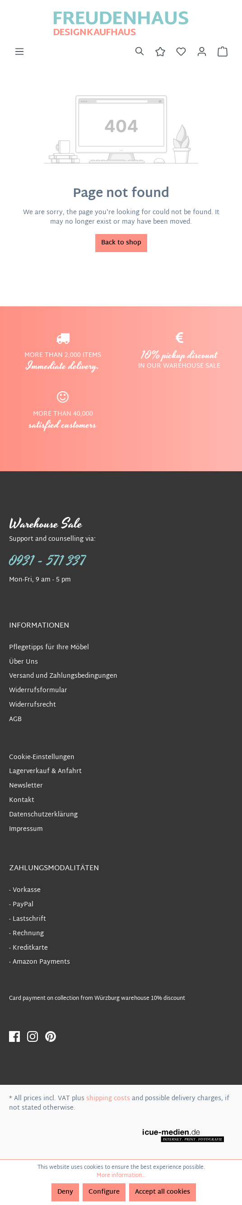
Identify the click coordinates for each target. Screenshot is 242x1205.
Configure (104, 1192)
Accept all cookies (162, 1192)
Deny (65, 1192)
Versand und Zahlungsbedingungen (63, 676)
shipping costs (108, 1098)
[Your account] (201, 52)
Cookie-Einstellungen (41, 757)
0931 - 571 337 (47, 561)
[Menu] (19, 52)
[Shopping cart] (222, 52)
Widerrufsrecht (32, 705)
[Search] (139, 52)
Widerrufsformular (38, 690)
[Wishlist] (181, 52)
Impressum (26, 829)
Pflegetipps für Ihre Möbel (49, 647)
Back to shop (121, 243)
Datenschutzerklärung (43, 815)
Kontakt (21, 800)
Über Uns (23, 662)
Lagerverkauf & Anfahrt (45, 771)
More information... (121, 1176)
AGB (15, 719)
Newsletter (26, 786)
